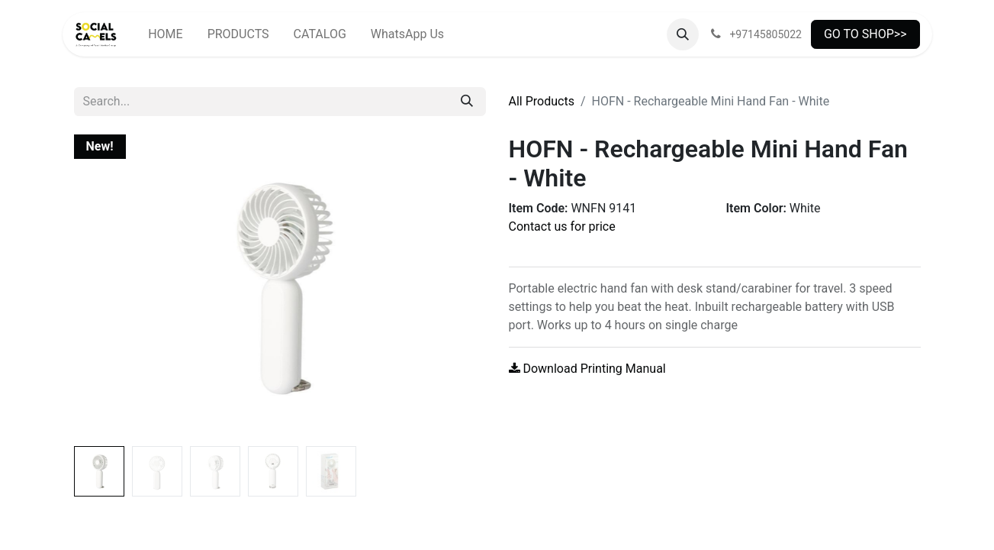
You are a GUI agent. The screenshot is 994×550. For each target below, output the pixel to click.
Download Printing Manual (587, 368)
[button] (683, 34)
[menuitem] (165, 34)
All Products (541, 101)
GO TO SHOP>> (865, 34)
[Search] (467, 101)
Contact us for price (562, 226)
